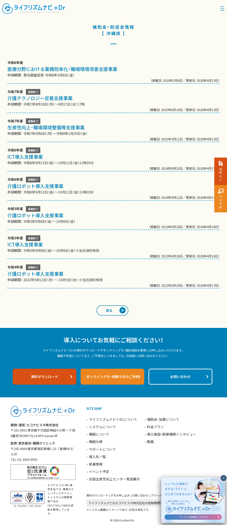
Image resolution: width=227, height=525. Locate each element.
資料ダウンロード (97, 495)
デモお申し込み (120, 495)
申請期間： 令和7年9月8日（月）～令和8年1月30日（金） (113, 130)
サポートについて (102, 449)
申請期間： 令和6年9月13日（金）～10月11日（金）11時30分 (113, 188)
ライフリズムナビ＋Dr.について (113, 419)
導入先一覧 (97, 456)
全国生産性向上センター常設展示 (114, 478)
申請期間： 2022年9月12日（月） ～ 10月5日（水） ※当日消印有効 (113, 276)
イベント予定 (99, 471)
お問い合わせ (140, 495)
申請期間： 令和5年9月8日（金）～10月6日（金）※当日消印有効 (113, 247)
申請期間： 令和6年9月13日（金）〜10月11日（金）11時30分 (113, 159)
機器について (99, 434)
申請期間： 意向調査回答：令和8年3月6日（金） (113, 71)
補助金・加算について (163, 419)
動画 (150, 441)
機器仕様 (95, 441)
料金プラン (155, 426)
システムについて (102, 426)
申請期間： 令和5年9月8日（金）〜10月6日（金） (113, 218)
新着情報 (95, 464)
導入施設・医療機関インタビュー (171, 434)
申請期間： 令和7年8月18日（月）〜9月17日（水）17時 (113, 101)
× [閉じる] (223, 478)
